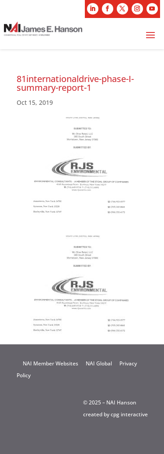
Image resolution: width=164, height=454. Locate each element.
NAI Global (99, 363)
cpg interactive (129, 414)
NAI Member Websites (50, 363)
